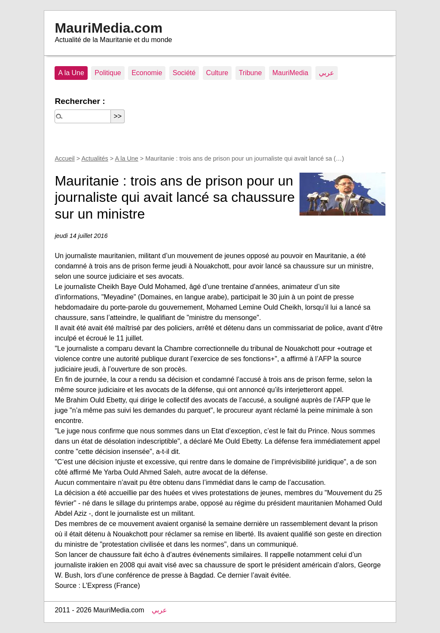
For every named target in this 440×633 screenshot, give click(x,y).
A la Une (71, 72)
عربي (326, 72)
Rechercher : (80, 101)
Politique (108, 72)
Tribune (250, 72)
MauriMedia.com (108, 28)
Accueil (64, 158)
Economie (146, 72)
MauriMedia (290, 72)
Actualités (94, 158)
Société (184, 72)
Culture (217, 72)
